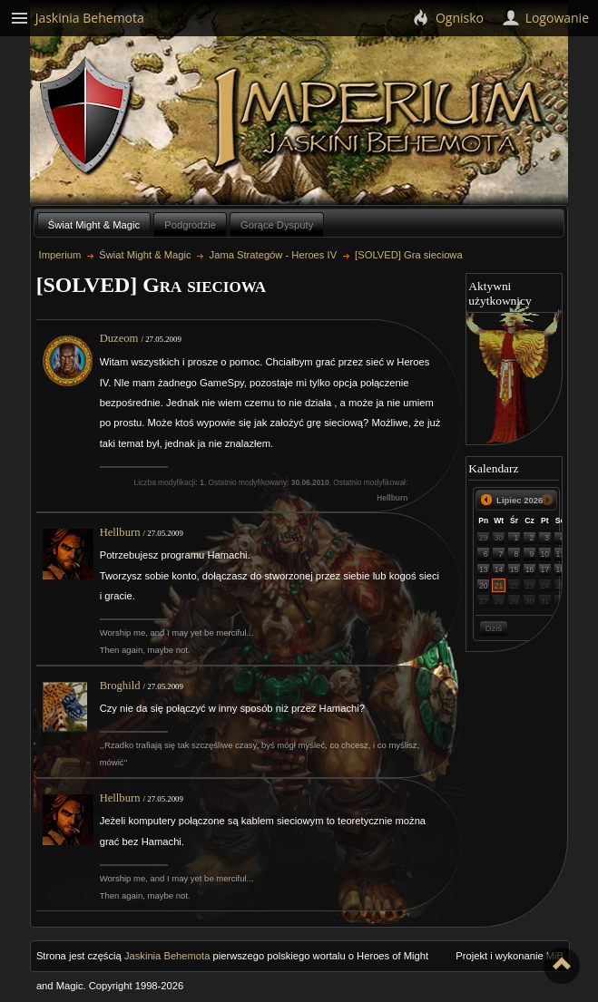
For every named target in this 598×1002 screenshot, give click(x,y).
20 (483, 585)
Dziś (493, 628)
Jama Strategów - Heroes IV (274, 254)
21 (499, 585)
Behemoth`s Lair (87, 116)
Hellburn (120, 532)
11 (560, 554)
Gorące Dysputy (276, 224)
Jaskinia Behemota (167, 955)
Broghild (120, 685)
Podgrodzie (190, 224)
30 (499, 537)
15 (514, 569)
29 (483, 537)
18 (560, 569)
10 (545, 554)
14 (499, 569)
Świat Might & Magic (94, 224)
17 (545, 569)
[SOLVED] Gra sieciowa (409, 254)
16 (529, 569)
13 (483, 569)
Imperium (381, 119)
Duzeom (119, 338)
